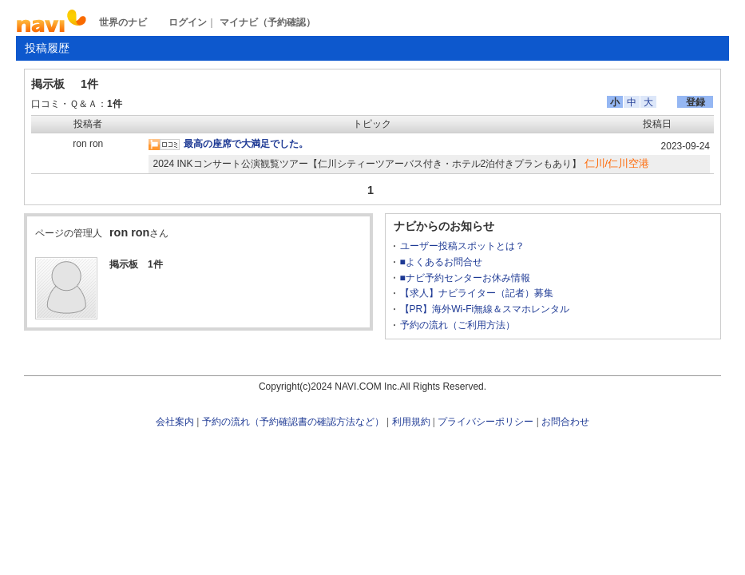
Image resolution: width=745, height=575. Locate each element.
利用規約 (411, 421)
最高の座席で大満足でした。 (246, 143)
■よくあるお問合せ (441, 262)
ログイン (187, 22)
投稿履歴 (47, 48)
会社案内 (175, 421)
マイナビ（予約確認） (267, 22)
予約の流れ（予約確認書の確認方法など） (293, 421)
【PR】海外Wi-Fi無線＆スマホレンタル (485, 309)
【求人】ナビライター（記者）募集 (476, 293)
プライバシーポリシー (485, 421)
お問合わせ (565, 421)
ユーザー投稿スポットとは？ (462, 246)
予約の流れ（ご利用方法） (457, 325)
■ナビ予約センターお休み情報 (465, 278)
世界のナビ (123, 22)
